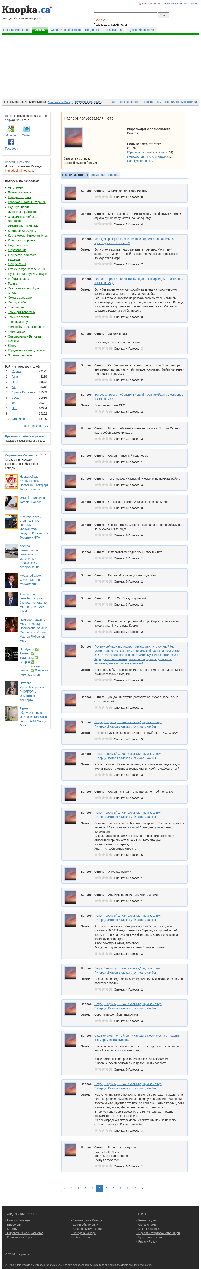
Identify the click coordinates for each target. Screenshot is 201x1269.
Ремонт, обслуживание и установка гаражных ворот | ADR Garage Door (33, 717)
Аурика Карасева (23, 392)
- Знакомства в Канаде (86, 1220)
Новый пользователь (174, 3)
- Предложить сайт (149, 1237)
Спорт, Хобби (17, 302)
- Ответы (11, 1228)
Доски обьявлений (141, 30)
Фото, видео (16, 331)
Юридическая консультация (27, 350)
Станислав (19, 418)
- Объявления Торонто (20, 1237)
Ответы (40, 30)
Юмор (12, 345)
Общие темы (17, 264)
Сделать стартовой (149, 3)
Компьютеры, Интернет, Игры (28, 235)
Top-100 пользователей (181, 101)
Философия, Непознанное (26, 326)
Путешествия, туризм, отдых (27, 274)
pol (14, 387)
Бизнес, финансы (20, 192)
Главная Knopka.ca (16, 30)
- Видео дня (13, 1224)
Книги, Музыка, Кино (22, 230)
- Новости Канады (17, 1220)
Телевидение (17, 307)
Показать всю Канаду (60, 102)
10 (135, 1188)
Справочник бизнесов (66, 30)
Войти (193, 3)
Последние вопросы (105, 174)
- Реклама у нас (147, 1220)
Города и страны (19, 197)
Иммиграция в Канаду (23, 225)
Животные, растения (22, 212)
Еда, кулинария (18, 207)
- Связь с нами (146, 1224)
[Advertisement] (100, 66)
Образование (17, 250)
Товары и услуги (19, 322)
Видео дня (92, 30)
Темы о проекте (19, 317)
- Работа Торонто (82, 1237)
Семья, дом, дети (20, 297)
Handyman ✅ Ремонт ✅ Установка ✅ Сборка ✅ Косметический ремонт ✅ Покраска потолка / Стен (34, 662)
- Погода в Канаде (83, 1233)
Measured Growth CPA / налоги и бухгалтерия (31, 580)
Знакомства (114, 30)
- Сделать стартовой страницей (158, 1233)
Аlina (15, 376)
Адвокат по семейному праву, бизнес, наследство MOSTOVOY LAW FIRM (33, 602)
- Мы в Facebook (147, 1228)
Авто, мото (15, 187)
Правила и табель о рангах (25, 436)
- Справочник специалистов (24, 1233)
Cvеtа (15, 397)
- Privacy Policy (146, 1241)
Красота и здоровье (21, 240)
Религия (13, 283)
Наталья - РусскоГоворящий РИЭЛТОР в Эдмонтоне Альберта (32, 691)
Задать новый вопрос (124, 101)
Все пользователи (36, 425)
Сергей (16, 371)
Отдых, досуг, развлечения (26, 269)
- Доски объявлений (84, 1224)
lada (14, 403)
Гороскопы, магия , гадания (27, 202)
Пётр (15, 381)
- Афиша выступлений (86, 1228)
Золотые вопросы (20, 355)
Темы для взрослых (21, 312)
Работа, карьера (19, 278)
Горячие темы (151, 101)
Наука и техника (19, 245)
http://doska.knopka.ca (19, 170)
